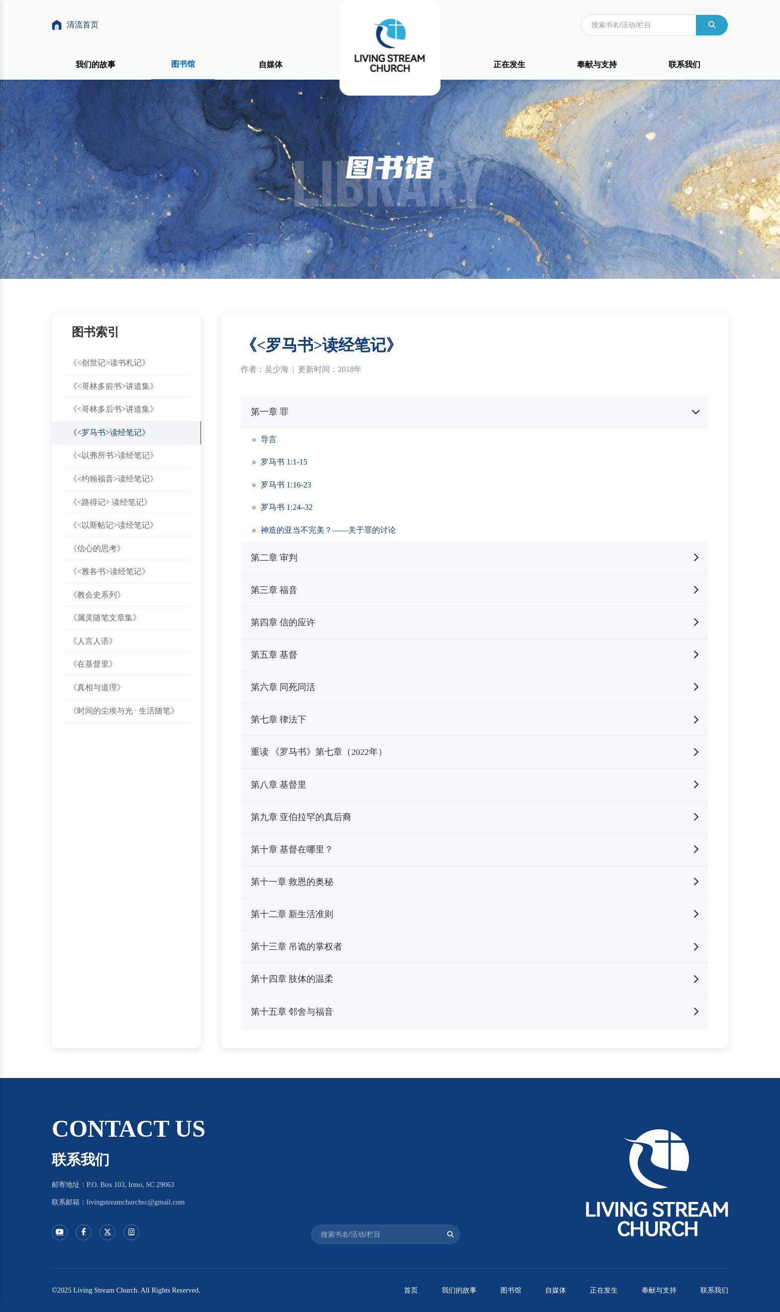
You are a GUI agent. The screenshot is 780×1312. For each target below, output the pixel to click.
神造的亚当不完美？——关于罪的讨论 (328, 530)
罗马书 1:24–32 (286, 507)
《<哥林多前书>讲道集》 (113, 386)
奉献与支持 (597, 64)
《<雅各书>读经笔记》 (109, 571)
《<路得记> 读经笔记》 (110, 502)
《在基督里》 (93, 664)
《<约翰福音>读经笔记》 (113, 479)
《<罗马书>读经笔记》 (109, 432)
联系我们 (684, 64)
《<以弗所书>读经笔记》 (113, 456)
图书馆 (183, 64)
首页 (411, 1290)
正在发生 (509, 64)
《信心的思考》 (97, 548)
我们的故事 (95, 64)
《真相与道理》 (97, 687)
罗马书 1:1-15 (284, 462)
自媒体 (271, 64)
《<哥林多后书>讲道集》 (113, 409)
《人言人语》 (93, 641)
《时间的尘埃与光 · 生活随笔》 (124, 711)
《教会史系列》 (97, 595)
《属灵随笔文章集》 (105, 618)
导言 (269, 439)
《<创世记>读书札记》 (109, 362)
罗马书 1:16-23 (286, 484)
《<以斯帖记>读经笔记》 (113, 525)
